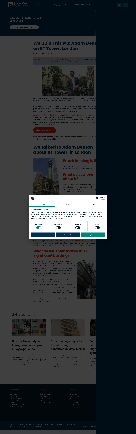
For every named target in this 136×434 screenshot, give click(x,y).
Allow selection (68, 234)
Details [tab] (68, 204)
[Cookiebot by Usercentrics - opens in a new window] (97, 198)
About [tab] (94, 204)
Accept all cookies (93, 234)
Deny (43, 234)
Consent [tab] (42, 204)
